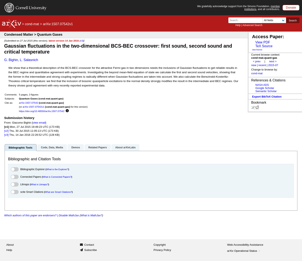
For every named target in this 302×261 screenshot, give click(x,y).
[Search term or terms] (246, 20)
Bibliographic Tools (20, 147)
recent (262, 65)
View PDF (262, 42)
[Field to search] (274, 20)
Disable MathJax (69, 215)
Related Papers (97, 147)
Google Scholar (264, 88)
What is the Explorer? (57, 169)
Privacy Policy (162, 250)
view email (39, 122)
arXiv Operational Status (244, 250)
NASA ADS (262, 84)
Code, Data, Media (52, 147)
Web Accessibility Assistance (245, 244)
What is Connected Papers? (57, 177)
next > (273, 61)
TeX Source (263, 46)
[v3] (6, 134)
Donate (291, 7)
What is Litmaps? (39, 184)
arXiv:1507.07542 (28, 102)
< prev (256, 61)
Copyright (160, 244)
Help (238, 25)
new (253, 65)
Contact (89, 244)
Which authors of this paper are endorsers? (30, 215)
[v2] (6, 130)
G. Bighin (11, 60)
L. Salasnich (29, 60)
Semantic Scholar (266, 91)
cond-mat (32, 24)
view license (257, 50)
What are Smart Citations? (58, 192)
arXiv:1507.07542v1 (33, 106)
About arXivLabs (125, 147)
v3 (81, 40)
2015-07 (273, 65)
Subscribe (90, 250)
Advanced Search (252, 25)
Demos (75, 147)
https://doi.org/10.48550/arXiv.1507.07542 (41, 111)
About (10, 244)
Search (293, 20)
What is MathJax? (91, 215)
